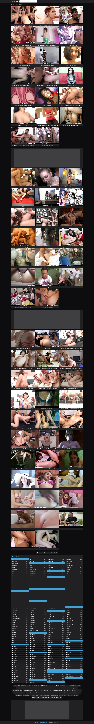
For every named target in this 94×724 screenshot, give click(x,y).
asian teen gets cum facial (32, 688)
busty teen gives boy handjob (46, 692)
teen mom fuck (67, 690)
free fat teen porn (34, 695)
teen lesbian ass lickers (45, 695)
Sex (14, 1)
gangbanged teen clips (26, 685)
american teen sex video (73, 695)
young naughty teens (17, 690)
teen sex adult (17, 685)
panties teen (67, 688)
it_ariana (55, 692)
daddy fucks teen (63, 685)
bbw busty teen (77, 692)
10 (54, 552)
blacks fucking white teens (74, 685)
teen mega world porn (54, 685)
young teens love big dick (19, 692)
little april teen (19, 695)
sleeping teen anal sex (57, 690)
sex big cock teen (38, 690)
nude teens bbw (52, 688)
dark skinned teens (43, 688)
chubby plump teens (21, 688)
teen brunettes (26, 695)
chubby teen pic (54, 695)
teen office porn (35, 685)
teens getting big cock (76, 690)
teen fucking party (68, 692)
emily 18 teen (74, 688)
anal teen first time (30, 692)
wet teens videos (62, 695)
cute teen (61, 692)
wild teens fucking (44, 685)
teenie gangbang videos (28, 690)
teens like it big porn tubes (56, 697)
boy (50, 690)
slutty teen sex (60, 688)
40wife (37, 692)
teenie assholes (45, 697)
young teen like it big (36, 697)
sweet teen (46, 690)
